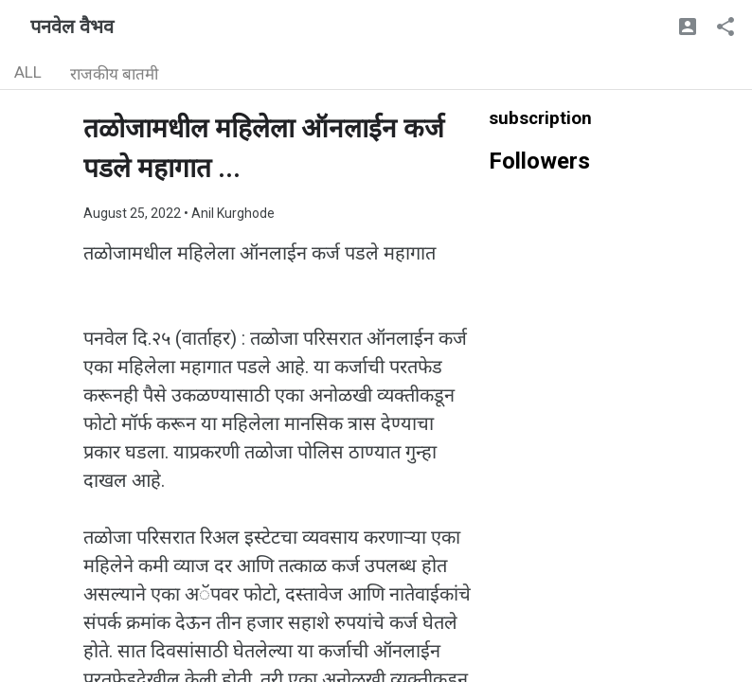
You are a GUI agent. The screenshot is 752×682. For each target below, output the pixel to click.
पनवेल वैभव (72, 26)
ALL (28, 72)
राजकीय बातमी (114, 73)
